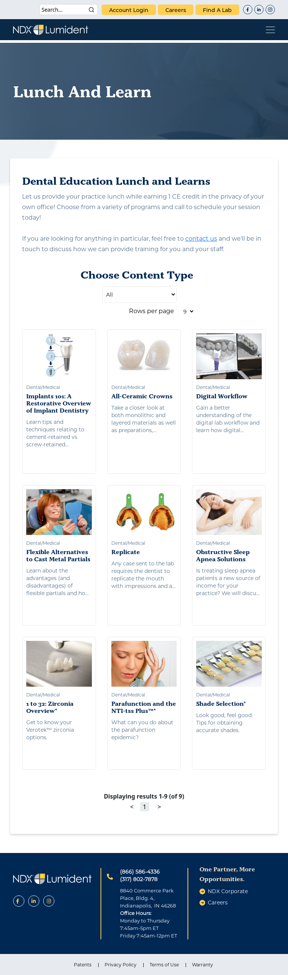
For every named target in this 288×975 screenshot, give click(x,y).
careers (175, 10)
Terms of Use (164, 964)
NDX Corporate (228, 891)
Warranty (202, 964)
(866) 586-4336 (140, 871)
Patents (83, 964)
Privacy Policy (120, 964)
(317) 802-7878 (139, 879)
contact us (201, 238)
